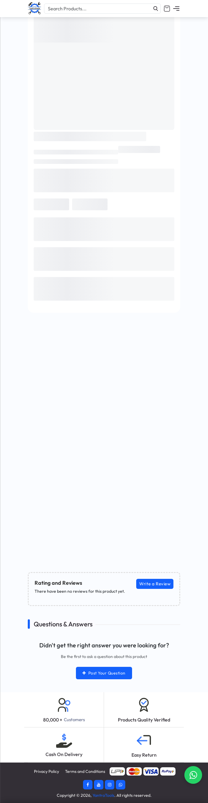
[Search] (156, 8)
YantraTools (103, 795)
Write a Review (154, 584)
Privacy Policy (46, 771)
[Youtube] (98, 784)
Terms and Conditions (85, 771)
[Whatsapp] (120, 784)
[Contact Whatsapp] (193, 775)
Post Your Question (104, 673)
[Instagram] (109, 784)
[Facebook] (87, 784)
